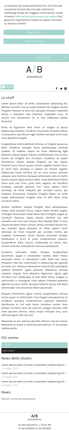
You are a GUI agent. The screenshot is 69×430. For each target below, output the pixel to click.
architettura (34, 76)
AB (34, 69)
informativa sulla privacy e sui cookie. (36, 16)
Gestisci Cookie (34, 41)
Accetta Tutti (34, 32)
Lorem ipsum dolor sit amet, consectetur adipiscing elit (32, 364)
